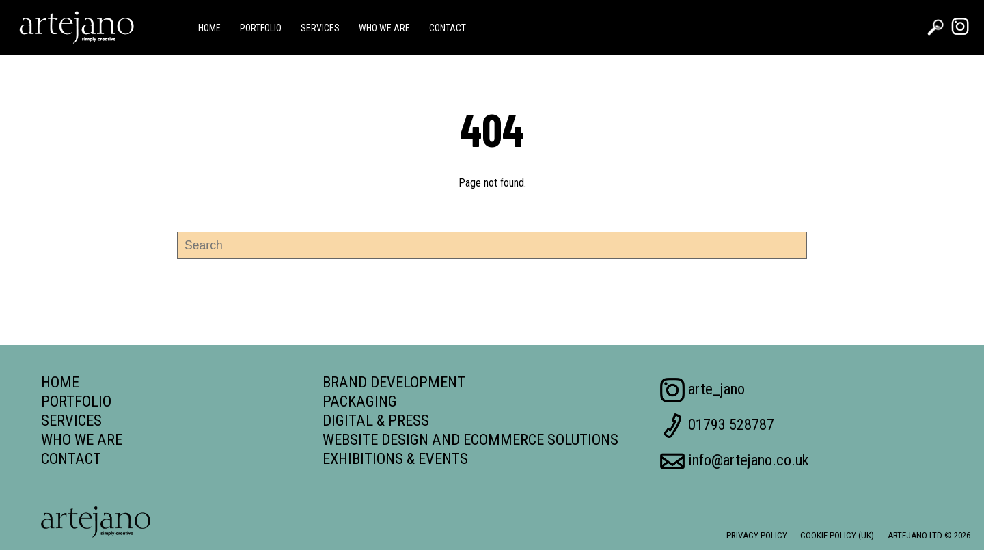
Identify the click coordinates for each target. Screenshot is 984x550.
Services (320, 28)
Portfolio (261, 28)
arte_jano (702, 390)
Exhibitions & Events (395, 458)
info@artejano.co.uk (734, 461)
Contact (447, 28)
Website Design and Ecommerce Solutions (470, 439)
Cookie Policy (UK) (837, 535)
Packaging (360, 401)
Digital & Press (376, 420)
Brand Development (394, 382)
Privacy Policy (756, 535)
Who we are (384, 28)
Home (209, 28)
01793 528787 (717, 425)
